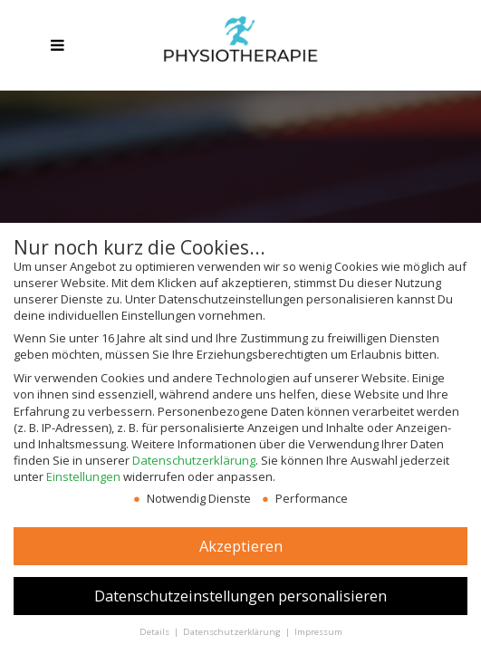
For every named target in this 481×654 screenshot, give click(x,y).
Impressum (318, 632)
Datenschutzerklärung (193, 460)
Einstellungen (83, 476)
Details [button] (155, 632)
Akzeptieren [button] (241, 546)
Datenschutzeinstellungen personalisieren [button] (240, 596)
